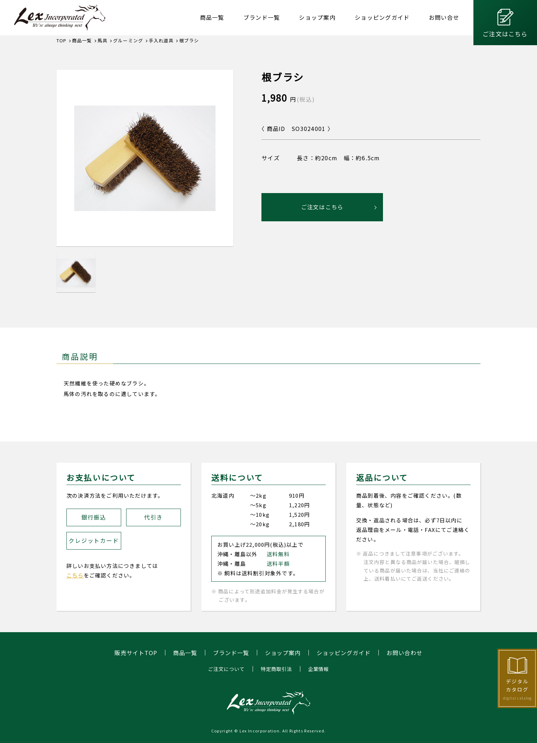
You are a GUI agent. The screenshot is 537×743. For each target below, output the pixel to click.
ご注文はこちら (505, 33)
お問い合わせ (404, 652)
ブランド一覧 (261, 17)
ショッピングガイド (382, 17)
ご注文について (226, 668)
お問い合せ (444, 17)
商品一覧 (212, 17)
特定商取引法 (276, 668)
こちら (75, 575)
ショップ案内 (317, 17)
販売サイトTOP (135, 652)
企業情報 (318, 668)
